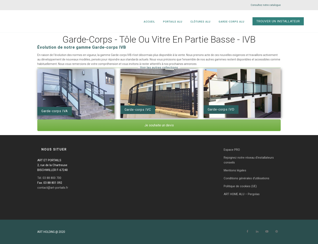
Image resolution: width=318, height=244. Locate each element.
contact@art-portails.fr (52, 187)
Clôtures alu (200, 21)
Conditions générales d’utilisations (246, 178)
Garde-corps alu (231, 21)
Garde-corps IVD (221, 109)
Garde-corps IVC (138, 110)
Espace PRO (232, 150)
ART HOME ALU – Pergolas (242, 194)
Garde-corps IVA (54, 111)
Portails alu (172, 21)
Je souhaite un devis (159, 125)
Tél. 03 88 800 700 (49, 178)
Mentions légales (235, 170)
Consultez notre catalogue (266, 5)
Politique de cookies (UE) (240, 186)
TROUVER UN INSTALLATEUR (278, 21)
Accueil (149, 21)
